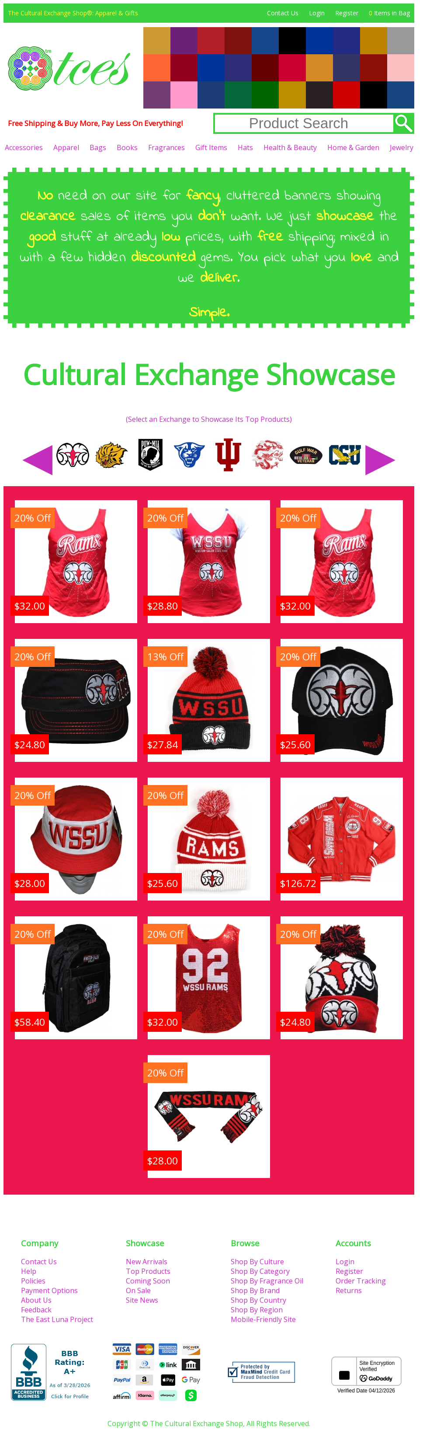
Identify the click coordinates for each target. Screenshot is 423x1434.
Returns (349, 1290)
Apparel (66, 147)
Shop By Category (260, 1271)
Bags (98, 147)
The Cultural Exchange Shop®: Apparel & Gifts (73, 13)
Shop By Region (257, 1310)
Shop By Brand (255, 1290)
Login (317, 13)
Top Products (148, 1271)
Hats (245, 147)
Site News (142, 1300)
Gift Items (211, 147)
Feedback (36, 1310)
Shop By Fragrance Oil (267, 1281)
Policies (33, 1281)
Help (28, 1271)
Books (127, 147)
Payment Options (49, 1290)
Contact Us (282, 13)
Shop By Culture (257, 1261)
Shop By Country (258, 1300)
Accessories (24, 147)
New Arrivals (146, 1261)
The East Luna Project (57, 1319)
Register (346, 13)
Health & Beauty (290, 147)
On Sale (138, 1290)
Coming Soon (148, 1281)
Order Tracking (361, 1281)
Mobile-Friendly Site (263, 1319)
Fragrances (166, 147)
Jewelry (401, 147)
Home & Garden (353, 147)
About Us (36, 1300)
